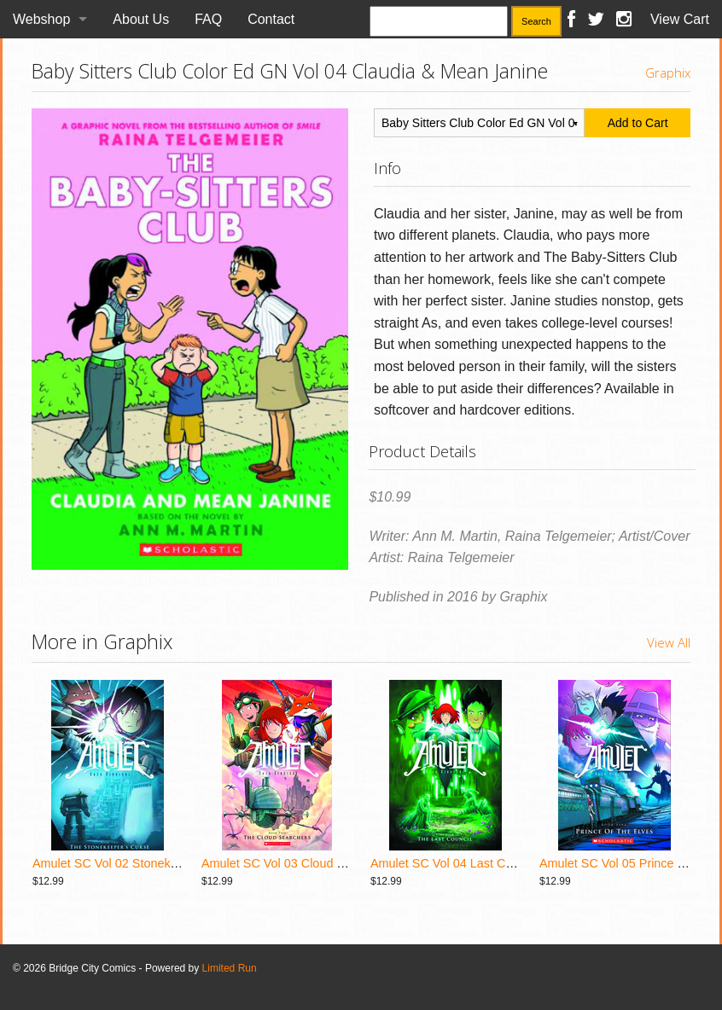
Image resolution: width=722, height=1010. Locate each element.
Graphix (667, 72)
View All (668, 642)
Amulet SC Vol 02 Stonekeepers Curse (138, 863)
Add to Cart (638, 123)
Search (536, 21)
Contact (270, 19)
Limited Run (229, 968)
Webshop (41, 19)
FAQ (208, 19)
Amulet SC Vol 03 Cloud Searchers (297, 863)
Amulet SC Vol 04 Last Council (454, 863)
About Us (141, 19)
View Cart (679, 19)
